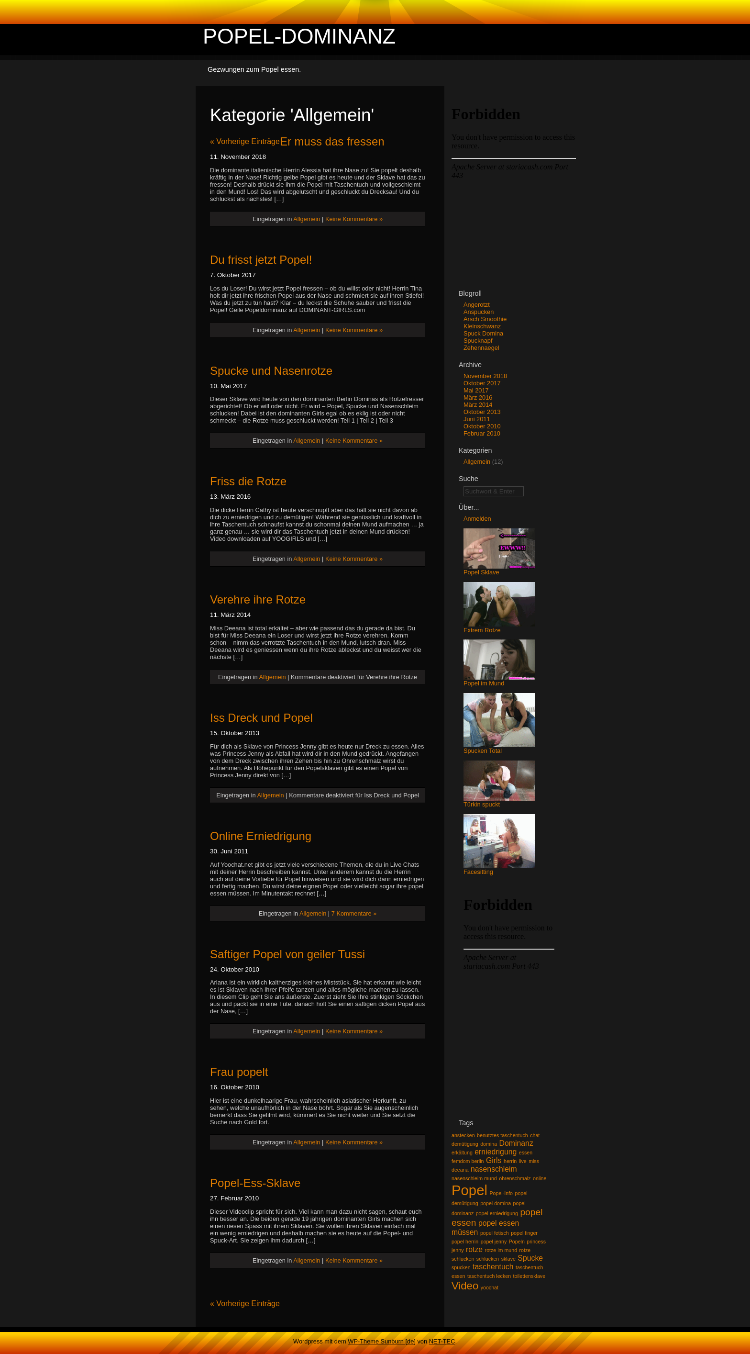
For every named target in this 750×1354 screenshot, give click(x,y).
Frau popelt (239, 1071)
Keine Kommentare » (354, 219)
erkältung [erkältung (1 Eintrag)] (462, 1152)
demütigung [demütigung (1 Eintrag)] (465, 1144)
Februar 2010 (481, 433)
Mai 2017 (476, 390)
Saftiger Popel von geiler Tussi (287, 954)
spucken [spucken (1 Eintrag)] (461, 1267)
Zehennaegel (481, 347)
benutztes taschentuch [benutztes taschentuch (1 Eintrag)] (502, 1135)
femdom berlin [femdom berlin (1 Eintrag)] (468, 1161)
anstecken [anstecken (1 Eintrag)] (463, 1135)
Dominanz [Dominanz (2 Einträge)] (516, 1143)
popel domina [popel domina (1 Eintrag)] (495, 1203)
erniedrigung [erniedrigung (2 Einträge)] (495, 1152)
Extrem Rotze (499, 627)
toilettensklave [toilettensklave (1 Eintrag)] (529, 1276)
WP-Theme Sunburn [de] (382, 1341)
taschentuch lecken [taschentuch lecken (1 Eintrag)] (489, 1276)
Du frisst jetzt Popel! (261, 259)
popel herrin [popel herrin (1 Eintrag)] (465, 1241)
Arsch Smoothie (485, 319)
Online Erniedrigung (260, 835)
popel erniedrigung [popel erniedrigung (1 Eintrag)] (497, 1213)
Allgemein (306, 219)
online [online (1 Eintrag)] (539, 1178)
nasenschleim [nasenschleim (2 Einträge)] (494, 1169)
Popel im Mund (499, 680)
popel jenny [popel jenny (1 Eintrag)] (494, 1241)
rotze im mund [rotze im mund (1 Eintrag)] (501, 1250)
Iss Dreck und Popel (261, 717)
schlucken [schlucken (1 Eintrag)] (487, 1259)
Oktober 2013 (482, 411)
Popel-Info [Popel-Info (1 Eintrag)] (501, 1193)
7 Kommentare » (354, 913)
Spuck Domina (483, 333)
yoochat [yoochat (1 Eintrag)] (489, 1287)
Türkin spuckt (499, 801)
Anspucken (478, 311)
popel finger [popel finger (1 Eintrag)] (524, 1233)
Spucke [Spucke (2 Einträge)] (530, 1258)
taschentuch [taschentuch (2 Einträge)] (493, 1267)
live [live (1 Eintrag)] (523, 1161)
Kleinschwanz (482, 326)
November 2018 (485, 376)
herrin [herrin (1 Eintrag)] (510, 1161)
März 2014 (477, 404)
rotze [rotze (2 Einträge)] (474, 1249)
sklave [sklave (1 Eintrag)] (508, 1259)
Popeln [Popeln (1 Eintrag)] (517, 1241)
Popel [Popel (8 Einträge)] (469, 1190)
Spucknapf (477, 340)
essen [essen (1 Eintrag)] (525, 1152)
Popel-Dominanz (299, 36)
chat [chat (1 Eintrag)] (535, 1135)
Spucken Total (499, 747)
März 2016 (477, 397)
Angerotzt (476, 304)
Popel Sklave (499, 569)
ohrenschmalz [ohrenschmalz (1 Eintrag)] (514, 1178)
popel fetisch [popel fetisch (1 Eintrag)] (494, 1233)
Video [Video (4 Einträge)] (465, 1286)
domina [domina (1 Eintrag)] (488, 1144)
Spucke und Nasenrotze (271, 370)
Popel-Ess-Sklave (255, 1182)
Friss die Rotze (248, 481)
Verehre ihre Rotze (258, 599)
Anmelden (477, 518)
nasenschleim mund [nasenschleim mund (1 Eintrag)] (474, 1178)
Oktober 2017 (482, 383)
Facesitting (499, 868)
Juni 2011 (476, 419)
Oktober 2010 (482, 426)
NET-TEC (442, 1341)
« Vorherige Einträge (245, 141)
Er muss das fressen (332, 141)
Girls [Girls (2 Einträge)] (494, 1160)
